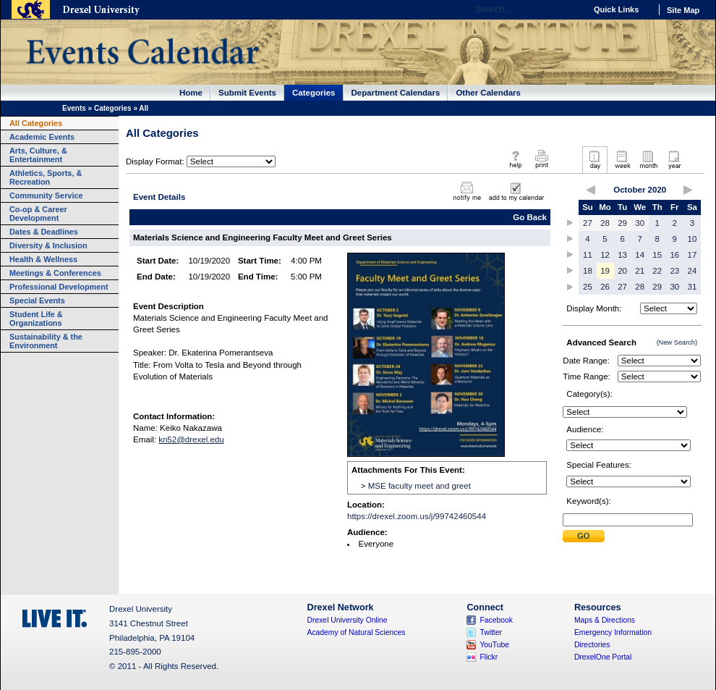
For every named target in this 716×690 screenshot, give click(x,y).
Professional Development (58, 286)
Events (74, 108)
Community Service (46, 195)
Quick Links (616, 9)
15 (657, 255)
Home (191, 92)
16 (674, 255)
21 (639, 270)
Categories (314, 92)
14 (639, 255)
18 (587, 270)
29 (622, 223)
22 (657, 270)
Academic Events (41, 136)
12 (605, 255)
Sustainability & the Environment (45, 341)
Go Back (530, 217)
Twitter (491, 632)
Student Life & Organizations (36, 318)
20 (622, 270)
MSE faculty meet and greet (419, 485)
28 (605, 223)
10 (692, 239)
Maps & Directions (604, 620)
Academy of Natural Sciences (356, 632)
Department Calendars (395, 92)
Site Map (683, 10)
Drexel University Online (347, 620)
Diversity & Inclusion (48, 245)
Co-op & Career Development (38, 213)
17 (692, 255)
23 (674, 270)
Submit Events (247, 92)
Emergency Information (613, 632)
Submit (584, 536)
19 (605, 270)
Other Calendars (488, 92)
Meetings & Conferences (55, 273)
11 (587, 255)
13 (622, 255)
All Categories (35, 123)
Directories (592, 645)
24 (692, 270)
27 (587, 223)
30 (639, 223)
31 (692, 286)
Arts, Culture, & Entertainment (38, 155)
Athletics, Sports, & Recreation (45, 177)
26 (605, 286)
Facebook (496, 620)
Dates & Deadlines (43, 231)
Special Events (37, 300)
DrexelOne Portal (602, 657)
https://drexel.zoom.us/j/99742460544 (416, 516)
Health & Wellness (43, 259)
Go (571, 9)
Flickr (489, 657)
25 (587, 286)
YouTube (494, 645)
